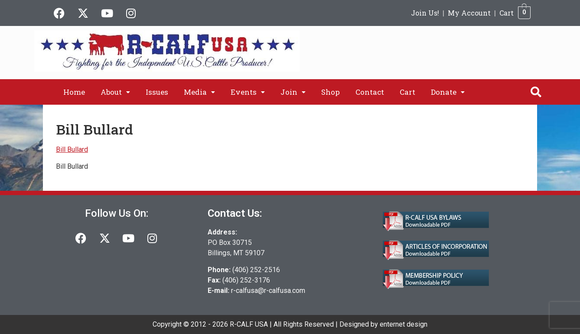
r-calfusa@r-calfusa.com (268, 290)
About (115, 92)
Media (199, 92)
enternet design (403, 324)
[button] (115, 92)
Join (293, 92)
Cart (506, 12)
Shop (330, 92)
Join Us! (425, 12)
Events (248, 92)
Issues (157, 92)
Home (74, 92)
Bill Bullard (72, 149)
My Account (469, 12)
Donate (448, 92)
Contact (369, 92)
